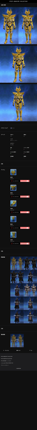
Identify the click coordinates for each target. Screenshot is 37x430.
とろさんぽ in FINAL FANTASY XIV (7, 408)
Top (31, 382)
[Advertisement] (17, 169)
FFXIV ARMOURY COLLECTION (18, 1)
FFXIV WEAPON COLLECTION (6, 404)
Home (18, 382)
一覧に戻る (6, 382)
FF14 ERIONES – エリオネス (6, 406)
